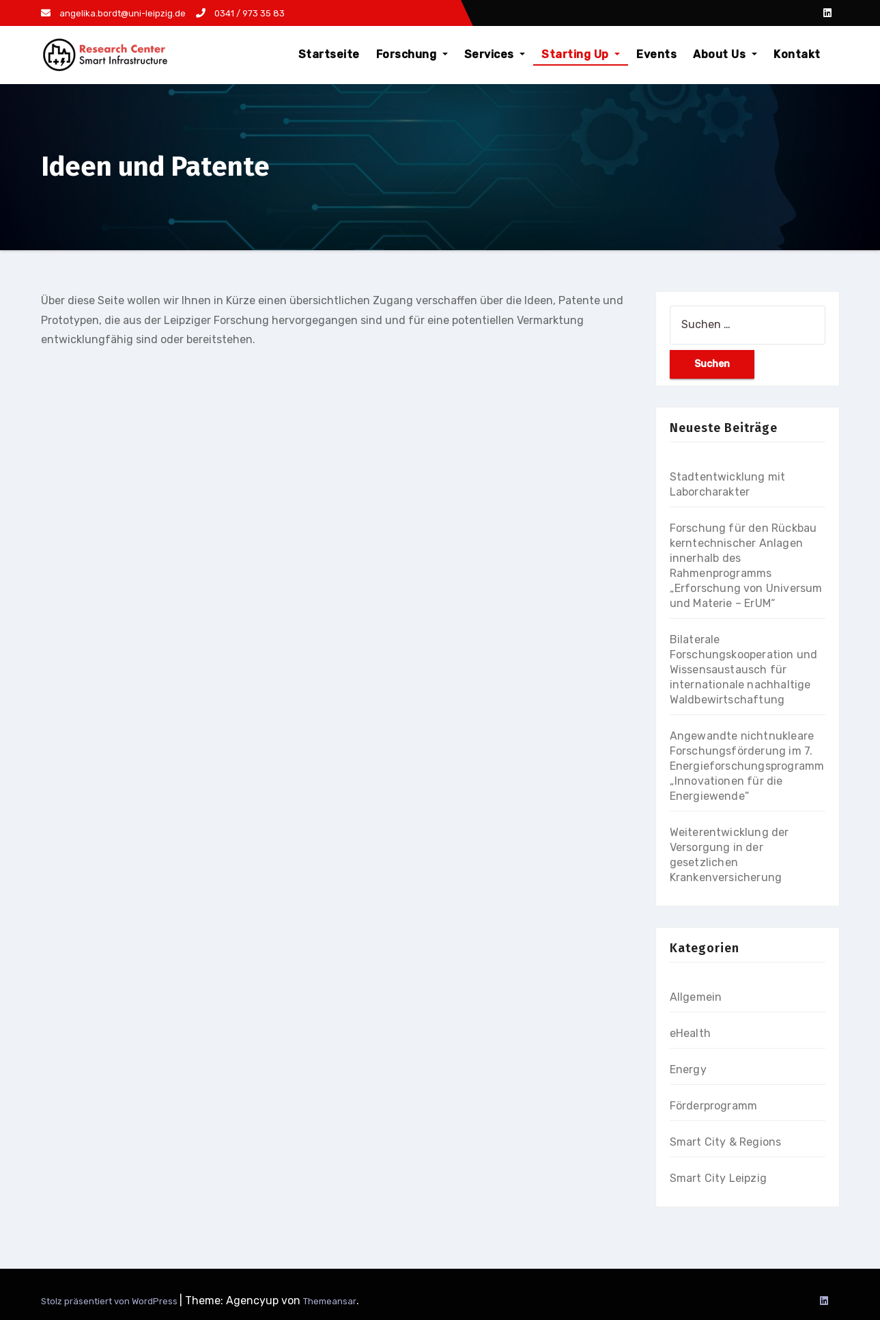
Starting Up (580, 54)
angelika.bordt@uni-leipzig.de (113, 13)
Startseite (329, 54)
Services (495, 54)
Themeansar (329, 1301)
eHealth (690, 1033)
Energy (688, 1069)
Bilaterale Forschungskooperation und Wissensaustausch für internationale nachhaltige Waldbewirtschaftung (744, 669)
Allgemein (696, 997)
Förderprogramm (714, 1105)
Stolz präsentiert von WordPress (110, 1301)
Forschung (412, 54)
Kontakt (797, 54)
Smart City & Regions (726, 1141)
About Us (725, 54)
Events (656, 54)
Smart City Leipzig (718, 1178)
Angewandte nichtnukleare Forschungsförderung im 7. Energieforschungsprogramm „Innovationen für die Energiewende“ (747, 766)
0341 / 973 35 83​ (240, 13)
